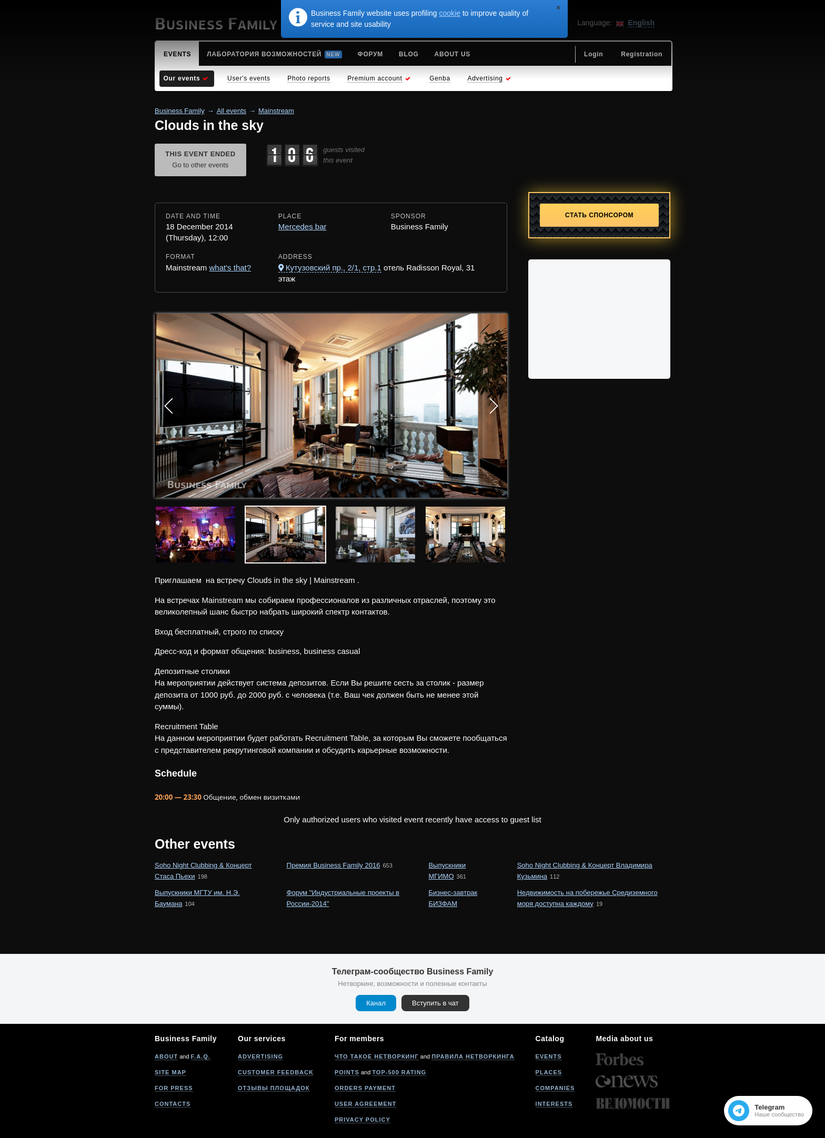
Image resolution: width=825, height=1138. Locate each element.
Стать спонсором (599, 215)
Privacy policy (362, 1119)
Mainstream (276, 111)
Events (549, 1056)
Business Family (180, 111)
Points (347, 1072)
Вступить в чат (435, 1003)
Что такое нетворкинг (377, 1056)
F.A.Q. (200, 1056)
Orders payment (365, 1088)
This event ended (200, 160)
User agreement (366, 1104)
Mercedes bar (302, 226)
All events (231, 111)
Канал (376, 1003)
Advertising (260, 1056)
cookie (449, 13)
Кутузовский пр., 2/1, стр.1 (333, 267)
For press (174, 1088)
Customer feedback (276, 1072)
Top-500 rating (399, 1072)
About (166, 1056)
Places (549, 1072)
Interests (554, 1104)
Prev (168, 405)
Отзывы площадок (274, 1088)
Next (493, 405)
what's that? (230, 267)
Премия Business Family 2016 (333, 865)
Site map (170, 1072)
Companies (555, 1088)
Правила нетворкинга (472, 1056)
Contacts (172, 1104)
